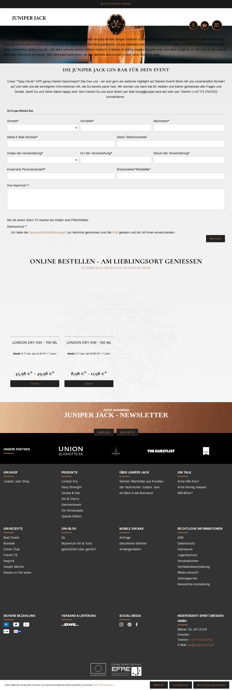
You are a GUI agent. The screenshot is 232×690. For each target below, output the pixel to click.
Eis (63, 537)
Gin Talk (184, 472)
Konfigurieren (180, 684)
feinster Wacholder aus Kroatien (141, 481)
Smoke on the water (17, 572)
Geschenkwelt (71, 504)
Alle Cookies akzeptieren (211, 684)
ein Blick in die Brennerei (136, 493)
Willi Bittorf (185, 493)
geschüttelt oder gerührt (79, 549)
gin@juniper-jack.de (200, 645)
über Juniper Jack (134, 472)
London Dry (70, 481)
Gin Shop (10, 472)
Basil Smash (11, 537)
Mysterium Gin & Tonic (77, 543)
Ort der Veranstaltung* (96, 153)
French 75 (10, 555)
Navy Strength (72, 487)
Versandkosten (188, 561)
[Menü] (216, 25)
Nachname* (161, 121)
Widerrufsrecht (188, 572)
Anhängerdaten (130, 549)
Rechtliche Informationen (200, 528)
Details (35, 383)
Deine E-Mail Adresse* (22, 137)
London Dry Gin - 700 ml (34, 342)
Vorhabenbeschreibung (194, 566)
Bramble (9, 543)
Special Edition (71, 516)
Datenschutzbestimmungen (47, 232)
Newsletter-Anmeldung (194, 584)
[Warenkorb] (204, 25)
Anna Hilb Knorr (188, 481)
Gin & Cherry (70, 499)
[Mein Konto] (193, 25)
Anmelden (103, 432)
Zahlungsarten (187, 578)
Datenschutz (186, 543)
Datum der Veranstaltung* (171, 153)
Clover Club (11, 549)
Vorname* (87, 121)
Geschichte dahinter (133, 543)
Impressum (185, 549)
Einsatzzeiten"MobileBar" (134, 169)
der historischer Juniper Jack (139, 487)
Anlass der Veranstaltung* (25, 153)
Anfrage (125, 537)
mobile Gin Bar (131, 528)
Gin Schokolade (72, 510)
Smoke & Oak (71, 493)
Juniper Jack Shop (16, 481)
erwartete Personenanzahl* (26, 169)
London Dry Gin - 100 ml (89, 342)
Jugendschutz (187, 555)
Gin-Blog (69, 528)
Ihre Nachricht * (18, 185)
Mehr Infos (127, 432)
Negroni (8, 561)
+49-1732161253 (201, 639)
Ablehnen (158, 684)
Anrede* (13, 121)
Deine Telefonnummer (132, 137)
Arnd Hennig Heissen (192, 487)
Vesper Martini (13, 566)
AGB (115, 232)
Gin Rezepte (13, 528)
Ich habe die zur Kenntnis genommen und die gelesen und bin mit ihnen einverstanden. (93, 232)
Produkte (70, 472)
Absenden (215, 238)
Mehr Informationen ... (104, 685)
